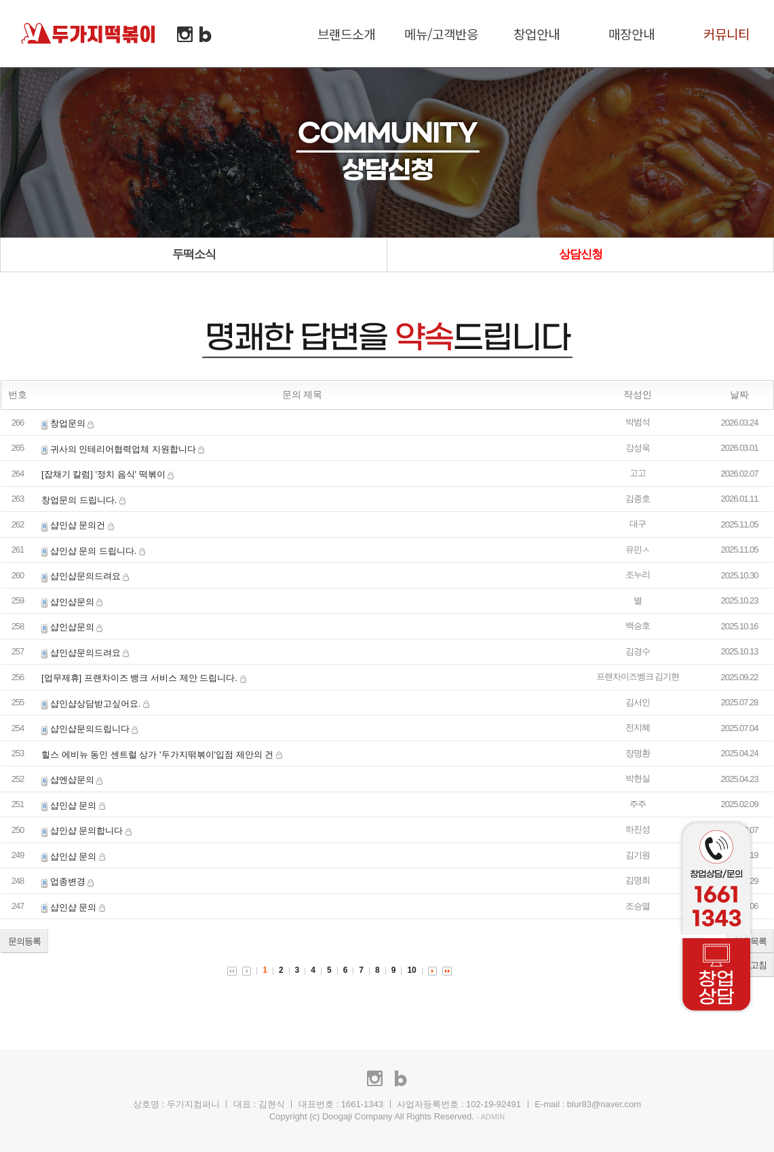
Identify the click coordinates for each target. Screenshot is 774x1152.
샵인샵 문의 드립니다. (93, 551)
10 (411, 970)
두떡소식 (194, 254)
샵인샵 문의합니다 (86, 830)
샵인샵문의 (72, 602)
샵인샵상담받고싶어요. (95, 704)
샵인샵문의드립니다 (90, 729)
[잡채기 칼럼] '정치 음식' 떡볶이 (103, 474)
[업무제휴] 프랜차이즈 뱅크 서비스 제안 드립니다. (139, 678)
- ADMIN (491, 1117)
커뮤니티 (726, 33)
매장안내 (631, 33)
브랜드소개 (346, 33)
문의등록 (24, 941)
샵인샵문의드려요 (85, 576)
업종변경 (67, 881)
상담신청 (580, 254)
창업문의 (67, 423)
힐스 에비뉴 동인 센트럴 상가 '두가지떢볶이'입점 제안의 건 (157, 754)
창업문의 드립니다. (79, 500)
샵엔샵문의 (72, 780)
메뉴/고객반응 (441, 33)
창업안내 (537, 33)
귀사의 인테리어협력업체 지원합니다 (123, 449)
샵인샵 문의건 (78, 525)
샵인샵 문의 (73, 805)
